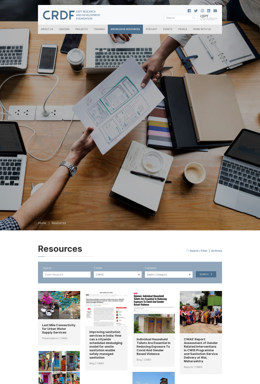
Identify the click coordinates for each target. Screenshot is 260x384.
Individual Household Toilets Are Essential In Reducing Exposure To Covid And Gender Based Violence (153, 346)
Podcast (151, 29)
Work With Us (202, 29)
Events (167, 29)
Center (98, 268)
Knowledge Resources (125, 29)
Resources (59, 223)
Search (47, 268)
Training (99, 29)
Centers (64, 29)
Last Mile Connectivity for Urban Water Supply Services (58, 328)
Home (42, 223)
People (182, 29)
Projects (81, 29)
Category (151, 268)
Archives (216, 251)
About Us (47, 29)
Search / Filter (196, 251)
